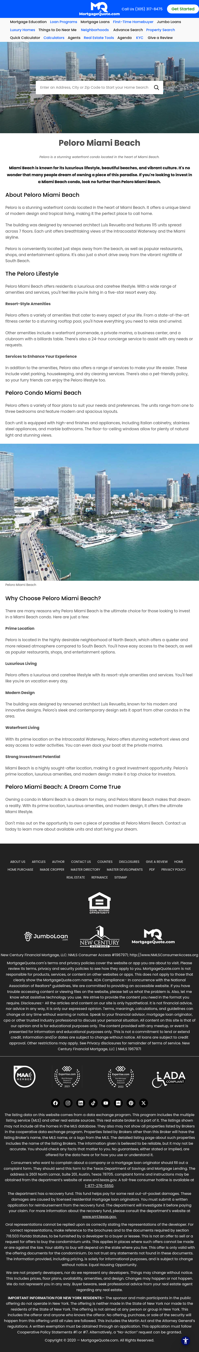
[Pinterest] (131, 1103)
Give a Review (160, 37)
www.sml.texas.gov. (99, 1216)
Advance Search (128, 29)
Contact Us (81, 861)
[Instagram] (68, 1103)
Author (58, 861)
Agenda (124, 37)
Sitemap (120, 877)
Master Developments (125, 869)
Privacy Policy (173, 869)
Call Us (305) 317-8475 (142, 9)
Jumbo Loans (169, 21)
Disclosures (129, 861)
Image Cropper (52, 869)
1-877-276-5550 (99, 1185)
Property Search (160, 29)
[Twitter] (143, 1103)
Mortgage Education (28, 21)
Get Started (183, 9)
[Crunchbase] (118, 1103)
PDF (152, 869)
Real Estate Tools (99, 37)
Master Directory (85, 869)
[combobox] (99, 87)
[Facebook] (55, 1103)
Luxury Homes (22, 29)
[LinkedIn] (81, 1103)
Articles (38, 861)
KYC (139, 37)
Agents (74, 37)
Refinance (99, 877)
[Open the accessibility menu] (185, 1340)
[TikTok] (93, 1103)
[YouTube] (106, 1103)
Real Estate (76, 877)
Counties (105, 861)
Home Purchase (20, 869)
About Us (17, 861)
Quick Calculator (25, 37)
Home (178, 861)
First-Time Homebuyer (133, 21)
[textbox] (99, 87)
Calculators (54, 37)
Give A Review (157, 861)
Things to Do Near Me (57, 29)
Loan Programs (63, 21)
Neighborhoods (95, 29)
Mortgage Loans (95, 21)
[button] (156, 87)
